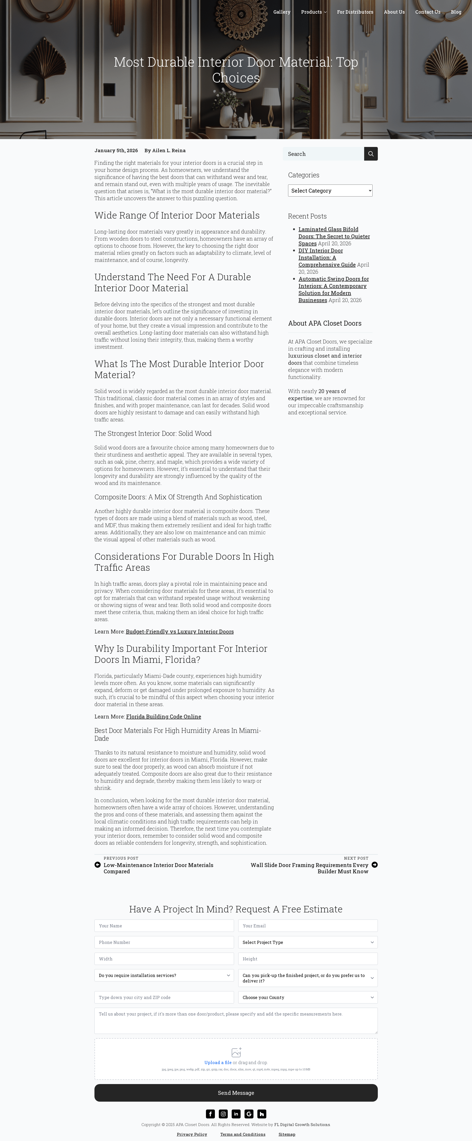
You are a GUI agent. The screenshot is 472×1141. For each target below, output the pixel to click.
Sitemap (287, 1132)
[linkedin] (236, 1111)
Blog (456, 12)
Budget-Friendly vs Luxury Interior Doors (180, 631)
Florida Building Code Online (163, 716)
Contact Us (428, 12)
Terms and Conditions (243, 1132)
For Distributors (355, 12)
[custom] (249, 1111)
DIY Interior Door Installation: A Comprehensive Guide (327, 257)
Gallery (282, 12)
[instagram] (223, 1111)
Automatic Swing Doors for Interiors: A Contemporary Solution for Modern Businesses (334, 289)
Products (311, 12)
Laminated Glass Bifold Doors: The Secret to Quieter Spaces (334, 236)
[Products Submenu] (327, 12)
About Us (394, 12)
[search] (371, 154)
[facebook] (210, 1111)
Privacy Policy (192, 1132)
